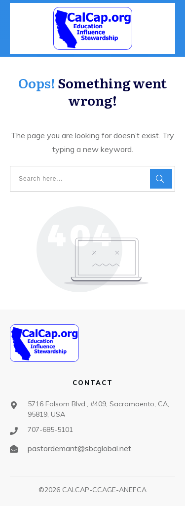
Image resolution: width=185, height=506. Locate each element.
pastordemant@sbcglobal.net (79, 448)
